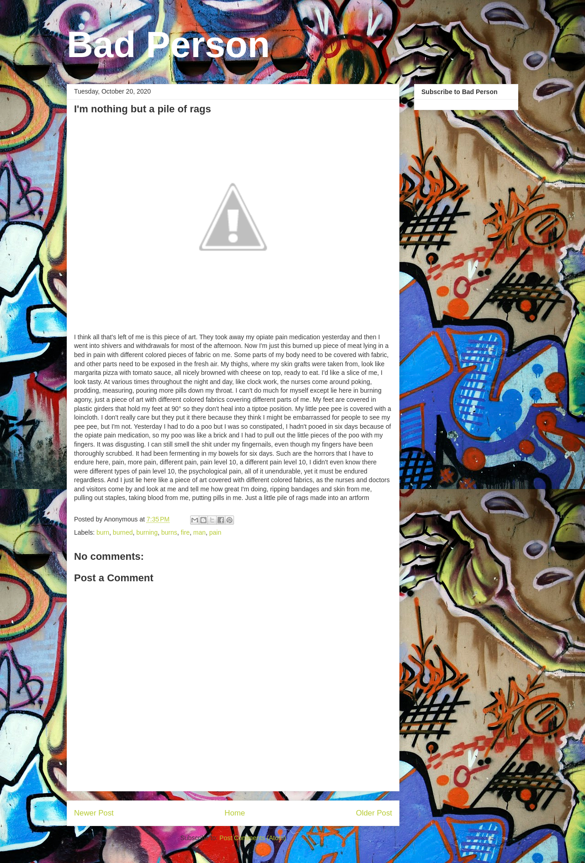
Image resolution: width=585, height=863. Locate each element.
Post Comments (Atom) (252, 838)
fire (185, 532)
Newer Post (94, 813)
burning (147, 532)
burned (123, 532)
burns (169, 532)
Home (234, 813)
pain (215, 532)
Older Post (374, 813)
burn (102, 532)
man (199, 532)
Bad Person (168, 44)
